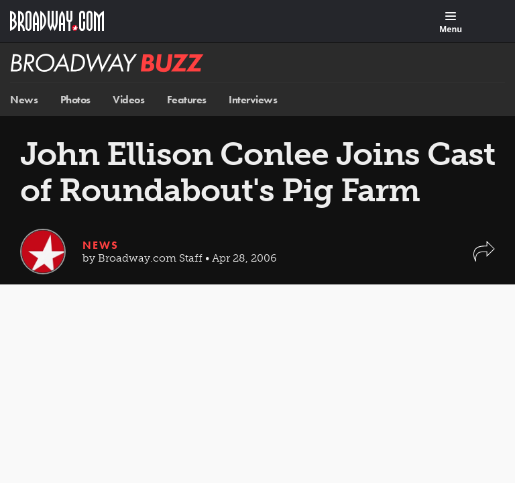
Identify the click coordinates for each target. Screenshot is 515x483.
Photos (75, 99)
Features (187, 99)
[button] (484, 258)
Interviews (253, 99)
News (24, 99)
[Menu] (450, 23)
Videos (128, 99)
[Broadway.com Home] (57, 21)
